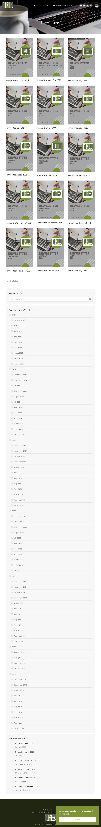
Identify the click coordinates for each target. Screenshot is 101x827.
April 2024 (18, 418)
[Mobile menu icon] (97, 6)
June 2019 (18, 701)
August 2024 (19, 396)
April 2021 (18, 625)
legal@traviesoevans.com (63, 6)
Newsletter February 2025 (48, 175)
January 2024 (19, 434)
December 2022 (20, 516)
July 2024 (17, 402)
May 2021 (18, 619)
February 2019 (19, 723)
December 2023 (20, 445)
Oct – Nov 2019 (20, 679)
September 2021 (20, 598)
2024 (12, 369)
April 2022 (18, 554)
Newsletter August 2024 (48, 270)
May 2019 (18, 706)
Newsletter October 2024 (79, 223)
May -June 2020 (20, 657)
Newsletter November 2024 (49, 222)
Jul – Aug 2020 (19, 652)
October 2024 (19, 385)
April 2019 (18, 712)
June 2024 (18, 407)
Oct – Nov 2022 (20, 521)
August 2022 (19, 532)
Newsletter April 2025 (78, 127)
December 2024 (20, 375)
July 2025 (17, 331)
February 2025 (19, 358)
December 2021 (20, 581)
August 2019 (19, 690)
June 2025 (18, 336)
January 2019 (19, 728)
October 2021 (19, 592)
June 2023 (18, 478)
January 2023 (19, 505)
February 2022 (19, 565)
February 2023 (19, 500)
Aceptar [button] (77, 819)
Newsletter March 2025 (16, 174)
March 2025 (18, 353)
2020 (12, 647)
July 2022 (17, 538)
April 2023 (18, 489)
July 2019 (17, 696)
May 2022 (18, 549)
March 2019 (18, 717)
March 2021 (18, 630)
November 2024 (20, 380)
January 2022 (19, 570)
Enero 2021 (18, 641)
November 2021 (20, 587)
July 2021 (17, 609)
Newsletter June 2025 (16, 127)
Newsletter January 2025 (79, 175)
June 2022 (18, 543)
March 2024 (18, 424)
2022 (12, 511)
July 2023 (17, 472)
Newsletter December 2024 (18, 223)
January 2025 (19, 364)
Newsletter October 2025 (17, 80)
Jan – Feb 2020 (19, 668)
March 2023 (18, 494)
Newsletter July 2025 (77, 80)
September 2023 (20, 462)
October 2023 (19, 456)
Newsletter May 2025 (46, 128)
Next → (15, 281)
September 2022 (20, 527)
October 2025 (19, 320)
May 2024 (18, 413)
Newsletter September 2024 (18, 270)
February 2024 (19, 429)
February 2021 (19, 636)
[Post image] (11, 744)
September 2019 (20, 685)
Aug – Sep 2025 (20, 326)
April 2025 (18, 347)
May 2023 (18, 483)
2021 (12, 576)
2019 (12, 674)
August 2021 (19, 603)
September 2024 (20, 391)
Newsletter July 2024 (77, 270)
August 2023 (19, 467)
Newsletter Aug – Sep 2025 (49, 80)
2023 (12, 440)
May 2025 (18, 342)
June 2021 (18, 614)
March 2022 (18, 560)
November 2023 (20, 451)
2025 (12, 315)
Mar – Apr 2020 (20, 663)
